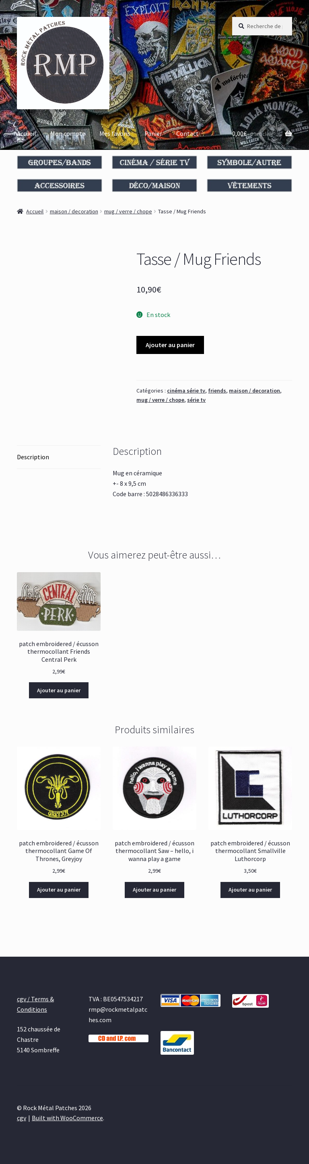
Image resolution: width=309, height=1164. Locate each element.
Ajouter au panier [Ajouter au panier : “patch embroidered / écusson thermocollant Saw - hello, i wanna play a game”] (154, 889)
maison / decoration (74, 211)
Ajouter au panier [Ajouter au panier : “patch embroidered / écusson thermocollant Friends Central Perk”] (58, 690)
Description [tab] (33, 457)
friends (217, 390)
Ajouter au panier (170, 345)
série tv (196, 399)
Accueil (26, 133)
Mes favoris (114, 133)
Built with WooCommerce (67, 1118)
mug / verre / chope (128, 211)
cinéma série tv (186, 390)
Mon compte (67, 133)
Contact (187, 133)
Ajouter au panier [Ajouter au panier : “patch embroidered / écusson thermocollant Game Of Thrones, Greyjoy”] (58, 889)
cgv (21, 1118)
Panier (153, 133)
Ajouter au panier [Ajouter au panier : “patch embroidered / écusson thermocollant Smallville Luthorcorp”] (250, 889)
